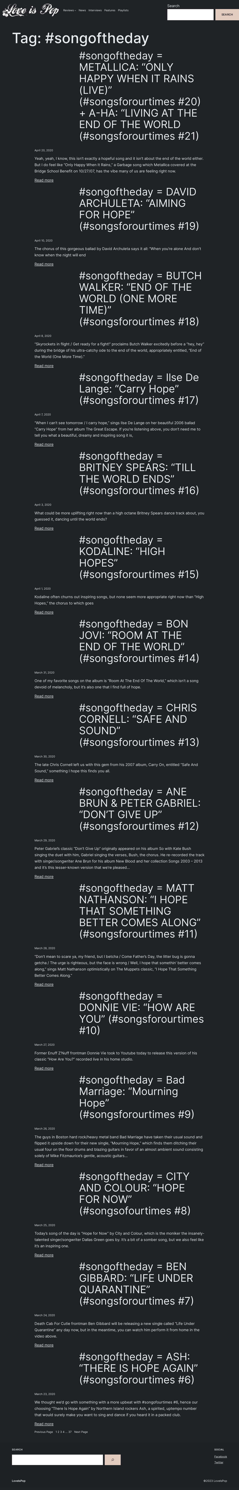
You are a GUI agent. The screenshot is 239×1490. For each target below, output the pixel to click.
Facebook (220, 1456)
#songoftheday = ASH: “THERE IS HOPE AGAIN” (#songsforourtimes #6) (138, 1368)
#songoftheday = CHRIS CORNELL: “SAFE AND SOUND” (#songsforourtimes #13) (139, 725)
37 (70, 1432)
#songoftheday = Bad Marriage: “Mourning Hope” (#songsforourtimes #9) (137, 1097)
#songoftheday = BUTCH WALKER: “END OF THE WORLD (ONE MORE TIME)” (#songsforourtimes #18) (140, 298)
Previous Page (44, 1432)
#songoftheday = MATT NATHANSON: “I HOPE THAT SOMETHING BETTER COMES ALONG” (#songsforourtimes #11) (140, 911)
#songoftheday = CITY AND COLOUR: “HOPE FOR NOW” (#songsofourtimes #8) (135, 1194)
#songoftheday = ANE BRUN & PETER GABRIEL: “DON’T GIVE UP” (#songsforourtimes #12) (140, 809)
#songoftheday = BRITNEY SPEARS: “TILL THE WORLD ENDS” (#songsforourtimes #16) (139, 473)
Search (173, 6)
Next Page (81, 1432)
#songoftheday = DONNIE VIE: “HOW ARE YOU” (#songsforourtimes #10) (141, 1013)
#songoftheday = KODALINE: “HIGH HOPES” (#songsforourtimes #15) (139, 557)
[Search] (113, 1460)
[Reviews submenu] (75, 10)
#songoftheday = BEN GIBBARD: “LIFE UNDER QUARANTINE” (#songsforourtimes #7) (136, 1284)
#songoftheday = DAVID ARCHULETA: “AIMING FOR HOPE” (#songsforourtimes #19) (139, 209)
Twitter (218, 1462)
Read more (44, 180)
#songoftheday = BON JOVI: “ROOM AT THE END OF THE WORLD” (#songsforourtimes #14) (139, 641)
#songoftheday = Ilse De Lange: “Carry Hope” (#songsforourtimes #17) (139, 389)
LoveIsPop (18, 1480)
